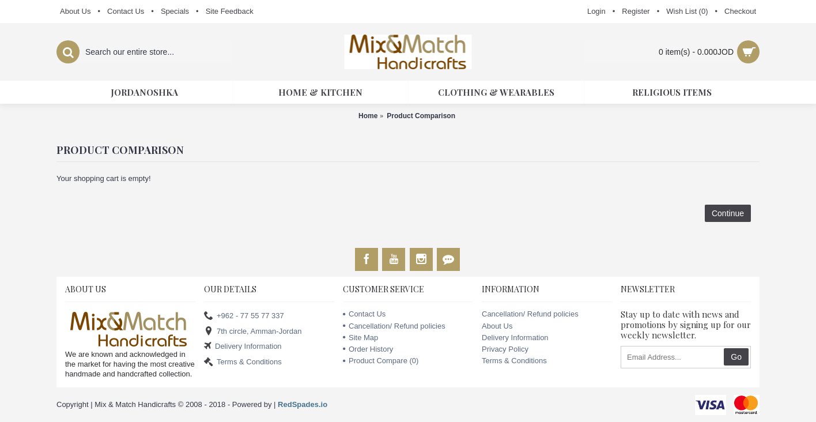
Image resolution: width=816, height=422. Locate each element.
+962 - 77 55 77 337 (244, 316)
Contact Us (364, 314)
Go (736, 356)
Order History (368, 349)
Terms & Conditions (243, 362)
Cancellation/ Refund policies (394, 326)
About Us (497, 326)
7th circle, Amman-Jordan (252, 331)
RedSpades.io (302, 404)
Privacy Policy (505, 349)
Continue (728, 213)
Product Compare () (380, 360)
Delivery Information (243, 347)
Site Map (360, 337)
